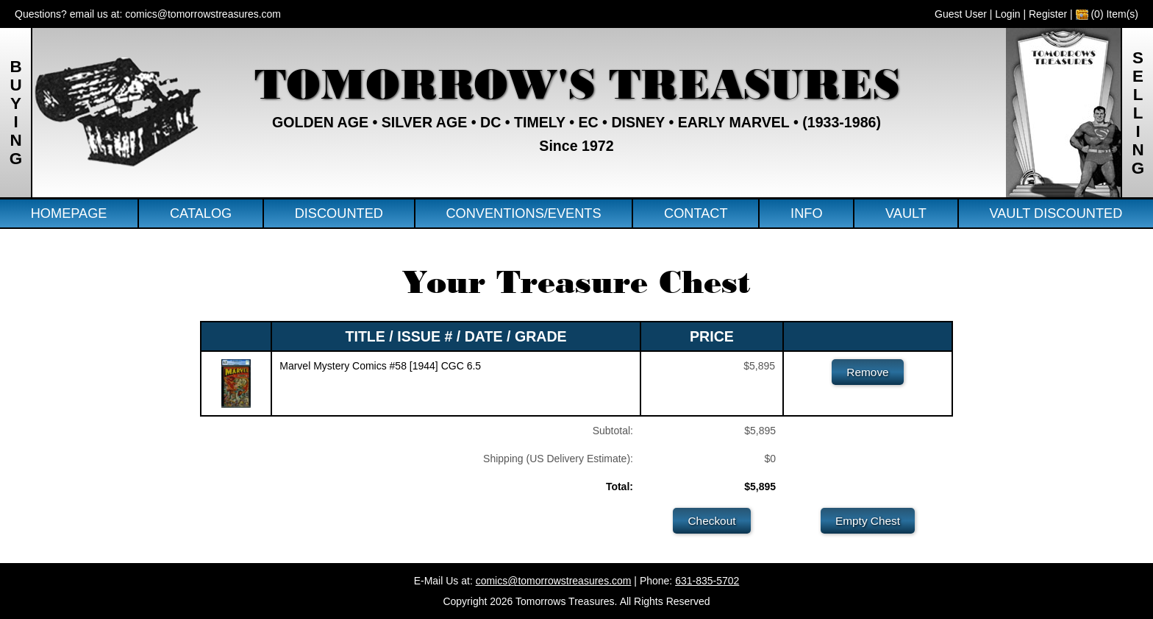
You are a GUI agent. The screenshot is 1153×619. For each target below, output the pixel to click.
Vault (906, 213)
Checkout (711, 520)
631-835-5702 (707, 581)
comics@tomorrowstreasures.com (203, 14)
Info (806, 213)
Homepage (69, 213)
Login (1007, 14)
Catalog (201, 213)
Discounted (339, 213)
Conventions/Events (523, 213)
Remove (867, 372)
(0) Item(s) (1107, 14)
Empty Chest (867, 520)
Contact (696, 213)
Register (1048, 14)
